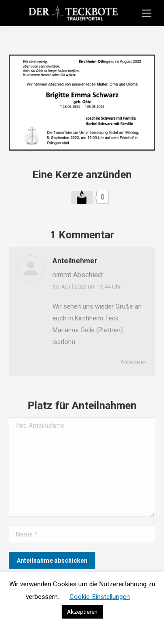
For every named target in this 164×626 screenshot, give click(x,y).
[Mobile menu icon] (146, 13)
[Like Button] (82, 197)
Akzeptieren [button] (82, 612)
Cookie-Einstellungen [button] (100, 597)
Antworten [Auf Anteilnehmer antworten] (133, 362)
